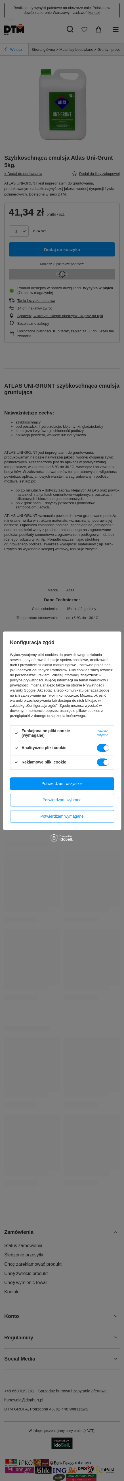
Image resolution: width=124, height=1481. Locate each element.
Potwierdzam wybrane (62, 800)
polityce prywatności (26, 680)
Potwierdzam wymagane (62, 816)
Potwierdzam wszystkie (62, 783)
